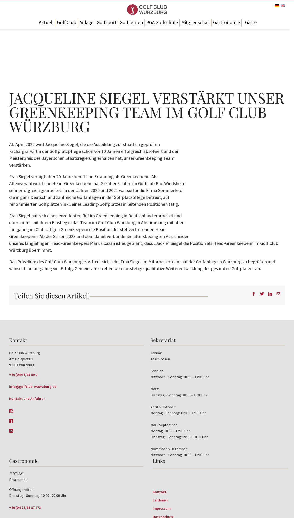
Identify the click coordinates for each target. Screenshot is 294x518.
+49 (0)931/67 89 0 (23, 374)
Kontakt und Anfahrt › (27, 398)
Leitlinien (160, 500)
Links (159, 461)
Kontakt (159, 491)
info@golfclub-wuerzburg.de (32, 386)
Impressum (162, 508)
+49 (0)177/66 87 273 (25, 507)
